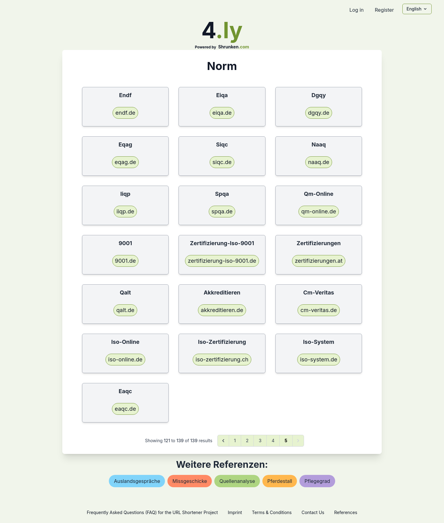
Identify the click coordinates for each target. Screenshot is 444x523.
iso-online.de (125, 359)
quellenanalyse (237, 481)
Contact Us (313, 512)
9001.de (125, 260)
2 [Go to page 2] (247, 440)
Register (384, 10)
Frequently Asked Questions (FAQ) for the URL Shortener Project (152, 512)
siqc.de (222, 162)
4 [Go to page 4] (273, 440)
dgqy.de (318, 112)
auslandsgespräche (137, 481)
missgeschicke (189, 481)
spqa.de (222, 211)
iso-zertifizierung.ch (221, 359)
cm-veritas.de (318, 310)
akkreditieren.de (222, 310)
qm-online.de (318, 211)
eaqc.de (125, 409)
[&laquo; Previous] (223, 441)
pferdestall (279, 481)
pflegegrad (317, 481)
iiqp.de (125, 211)
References (345, 512)
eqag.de (125, 162)
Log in (356, 10)
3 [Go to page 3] (260, 440)
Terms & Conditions (272, 512)
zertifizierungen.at (319, 260)
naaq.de (318, 162)
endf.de (125, 112)
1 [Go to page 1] (235, 440)
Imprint (235, 512)
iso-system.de (318, 359)
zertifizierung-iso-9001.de (222, 260)
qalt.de (125, 310)
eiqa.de (222, 112)
